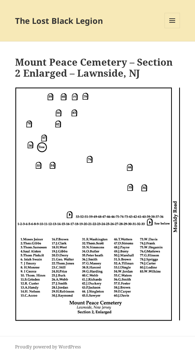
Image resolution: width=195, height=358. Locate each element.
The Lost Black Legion (59, 20)
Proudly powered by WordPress (48, 347)
